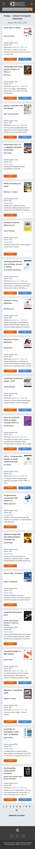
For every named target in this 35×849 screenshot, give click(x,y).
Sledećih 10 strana (16, 815)
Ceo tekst (10, 59)
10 (17, 810)
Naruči (25, 59)
